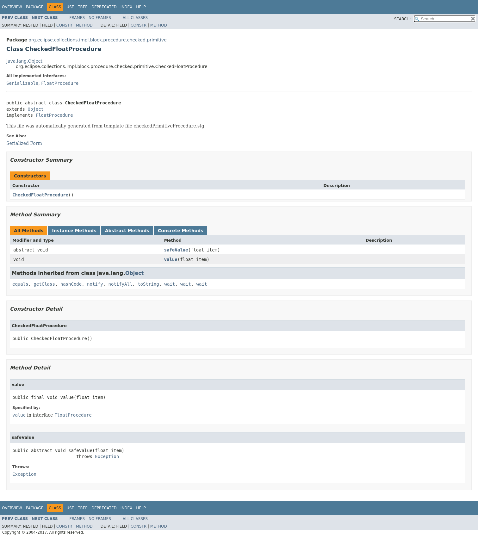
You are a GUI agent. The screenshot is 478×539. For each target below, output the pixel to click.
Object (36, 109)
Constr (64, 25)
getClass (44, 284)
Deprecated (104, 7)
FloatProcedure (59, 83)
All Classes (135, 17)
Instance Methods (74, 230)
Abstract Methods (127, 230)
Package (34, 7)
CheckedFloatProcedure (40, 194)
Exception (107, 456)
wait (169, 284)
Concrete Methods (180, 230)
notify (95, 284)
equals (20, 284)
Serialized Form (24, 143)
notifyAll (120, 284)
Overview (12, 7)
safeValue (176, 249)
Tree (83, 7)
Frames (77, 17)
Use (70, 7)
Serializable (22, 83)
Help (141, 7)
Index (127, 7)
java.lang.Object (24, 61)
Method (84, 25)
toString (148, 284)
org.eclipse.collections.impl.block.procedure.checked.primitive (97, 39)
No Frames (100, 17)
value (170, 259)
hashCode (71, 284)
